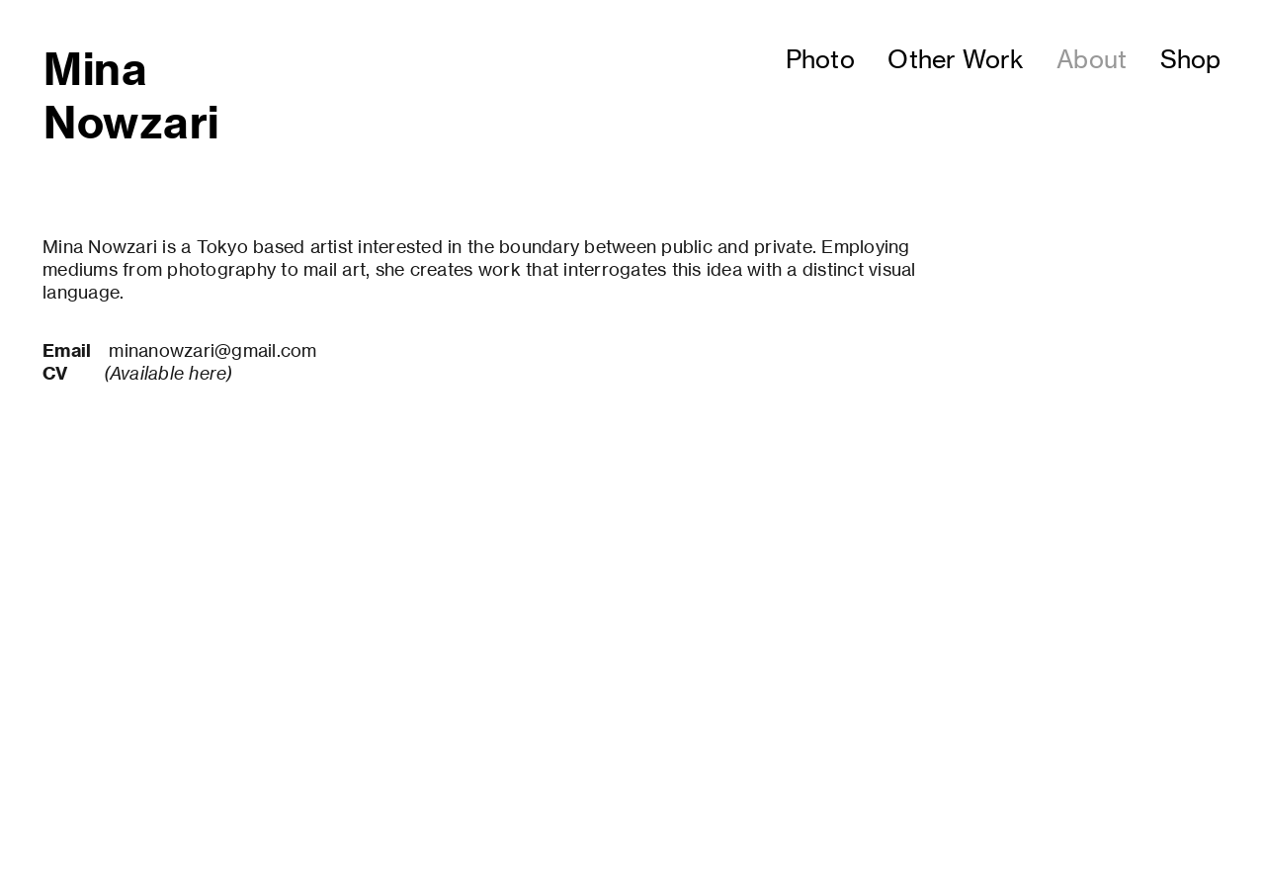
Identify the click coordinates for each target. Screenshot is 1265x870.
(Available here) (168, 373)
